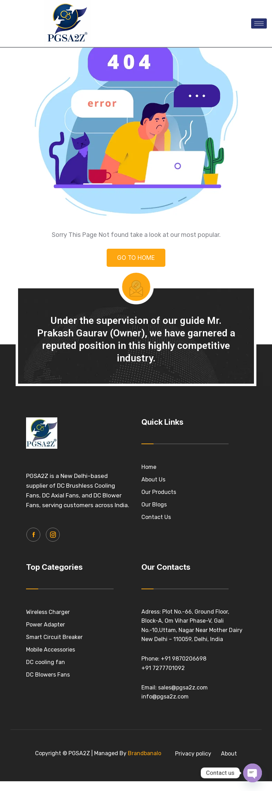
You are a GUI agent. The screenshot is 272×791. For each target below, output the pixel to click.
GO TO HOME (136, 296)
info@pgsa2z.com (165, 733)
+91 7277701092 (163, 705)
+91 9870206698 (183, 696)
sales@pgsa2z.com (183, 724)
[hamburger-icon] (259, 23)
